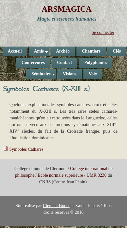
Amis (38, 52)
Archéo (63, 51)
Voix (92, 74)
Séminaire (40, 75)
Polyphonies (95, 62)
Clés (117, 51)
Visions (69, 74)
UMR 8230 (96, 175)
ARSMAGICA (67, 9)
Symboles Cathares (26, 149)
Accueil (15, 51)
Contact (64, 62)
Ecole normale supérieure (60, 175)
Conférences (33, 62)
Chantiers (91, 51)
